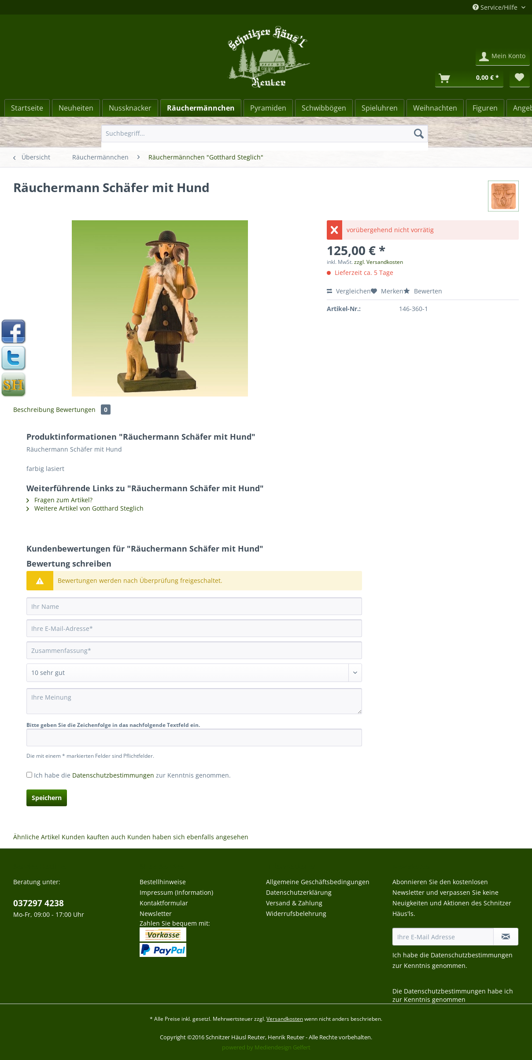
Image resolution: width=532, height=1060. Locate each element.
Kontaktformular (164, 903)
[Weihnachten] (435, 108)
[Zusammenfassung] (194, 650)
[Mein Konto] (503, 57)
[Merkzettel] (520, 78)
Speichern (47, 797)
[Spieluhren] (379, 108)
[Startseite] (27, 108)
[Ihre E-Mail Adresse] (443, 936)
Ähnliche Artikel (36, 837)
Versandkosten (284, 1019)
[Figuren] (485, 108)
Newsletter (156, 913)
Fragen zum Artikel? (59, 500)
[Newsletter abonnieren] (505, 936)
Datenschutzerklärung (299, 892)
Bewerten (422, 291)
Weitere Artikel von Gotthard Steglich (85, 508)
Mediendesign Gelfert (282, 1047)
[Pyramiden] (268, 108)
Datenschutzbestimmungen (113, 775)
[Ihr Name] (194, 606)
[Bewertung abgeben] (194, 672)
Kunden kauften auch (94, 837)
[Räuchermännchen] (201, 108)
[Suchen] (419, 133)
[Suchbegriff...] (265, 133)
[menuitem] (265, 138)
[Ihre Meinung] (194, 701)
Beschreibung (33, 409)
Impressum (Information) (176, 892)
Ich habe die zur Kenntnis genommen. (132, 775)
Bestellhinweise (163, 882)
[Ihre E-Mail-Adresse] (194, 628)
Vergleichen (349, 291)
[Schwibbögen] (324, 108)
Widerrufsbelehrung (296, 913)
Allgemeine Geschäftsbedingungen (317, 882)
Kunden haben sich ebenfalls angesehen (187, 837)
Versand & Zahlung (294, 903)
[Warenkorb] (469, 78)
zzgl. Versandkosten (378, 262)
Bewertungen (83, 409)
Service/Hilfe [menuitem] (496, 7)
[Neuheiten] (76, 108)
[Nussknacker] (130, 108)
